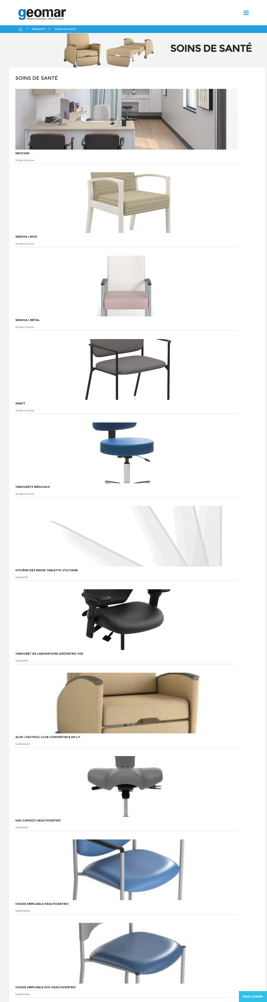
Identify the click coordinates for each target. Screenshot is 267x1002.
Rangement (28, 142)
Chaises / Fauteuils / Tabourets (38, 163)
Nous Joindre (253, 996)
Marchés (21, 820)
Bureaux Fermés (31, 96)
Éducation (27, 109)
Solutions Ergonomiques (36, 191)
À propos (22, 814)
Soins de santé (30, 155)
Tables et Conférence (34, 197)
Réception (27, 149)
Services (20, 825)
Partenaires (28, 129)
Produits (51, 814)
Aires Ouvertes (30, 89)
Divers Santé (32, 170)
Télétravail (27, 204)
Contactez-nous (24, 835)
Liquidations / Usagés (35, 116)
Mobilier (30, 175)
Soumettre (231, 824)
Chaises (25, 102)
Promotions (28, 135)
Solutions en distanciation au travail (39, 182)
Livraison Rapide (31, 122)
